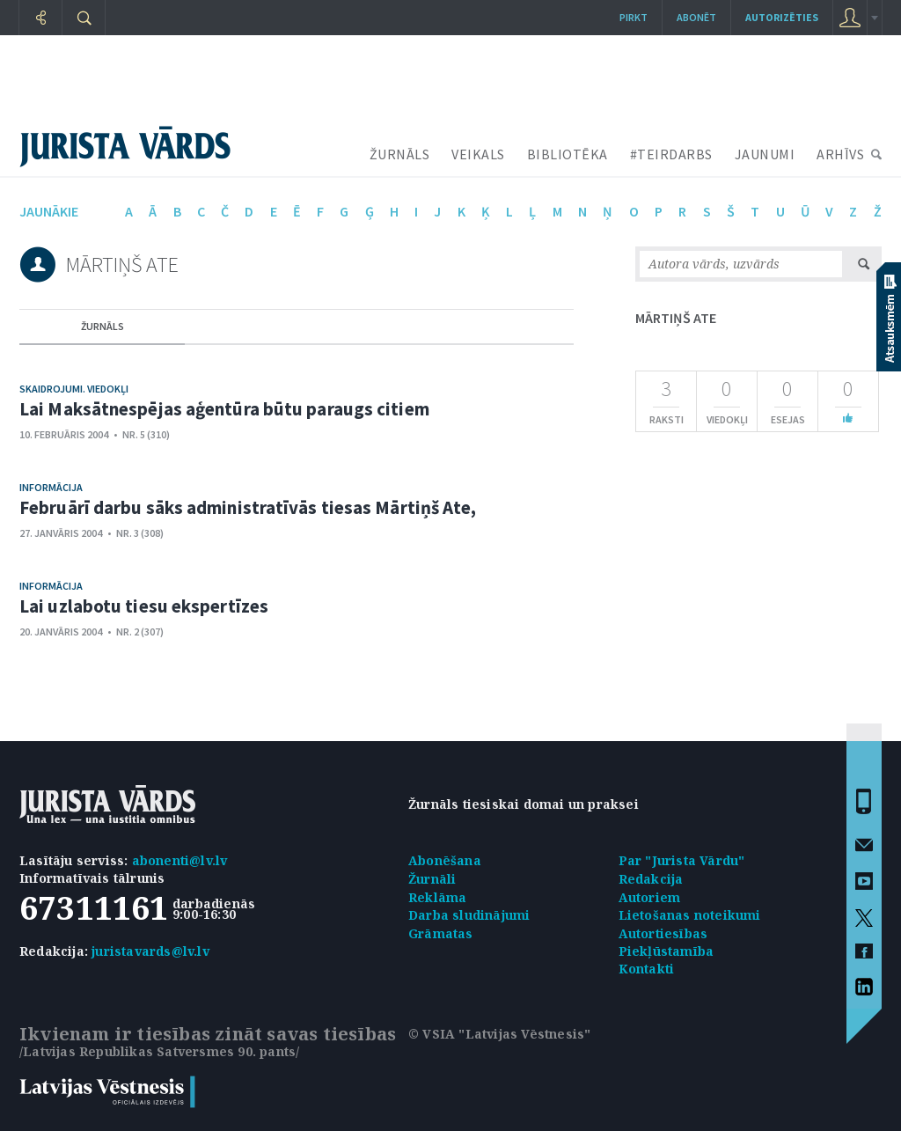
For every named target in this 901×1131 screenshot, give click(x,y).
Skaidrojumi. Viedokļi (73, 388)
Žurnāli (432, 878)
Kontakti (647, 968)
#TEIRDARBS (671, 154)
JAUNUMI (765, 154)
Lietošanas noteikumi (690, 915)
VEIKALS (478, 154)
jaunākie (48, 211)
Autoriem (650, 897)
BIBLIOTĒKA (567, 154)
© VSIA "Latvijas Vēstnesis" (499, 1033)
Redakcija (651, 878)
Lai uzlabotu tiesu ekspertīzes (143, 606)
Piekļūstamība (666, 951)
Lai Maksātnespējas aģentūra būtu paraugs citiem (224, 409)
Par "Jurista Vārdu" (682, 860)
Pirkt (633, 17)
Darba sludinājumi (469, 915)
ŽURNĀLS (400, 154)
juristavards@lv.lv (150, 951)
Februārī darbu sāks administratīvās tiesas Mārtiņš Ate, (248, 507)
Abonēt (696, 17)
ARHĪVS (840, 154)
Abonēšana (444, 860)
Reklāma (437, 897)
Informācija (51, 487)
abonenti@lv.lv (180, 860)
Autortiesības (663, 933)
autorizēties (781, 17)
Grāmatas (440, 933)
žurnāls (102, 326)
